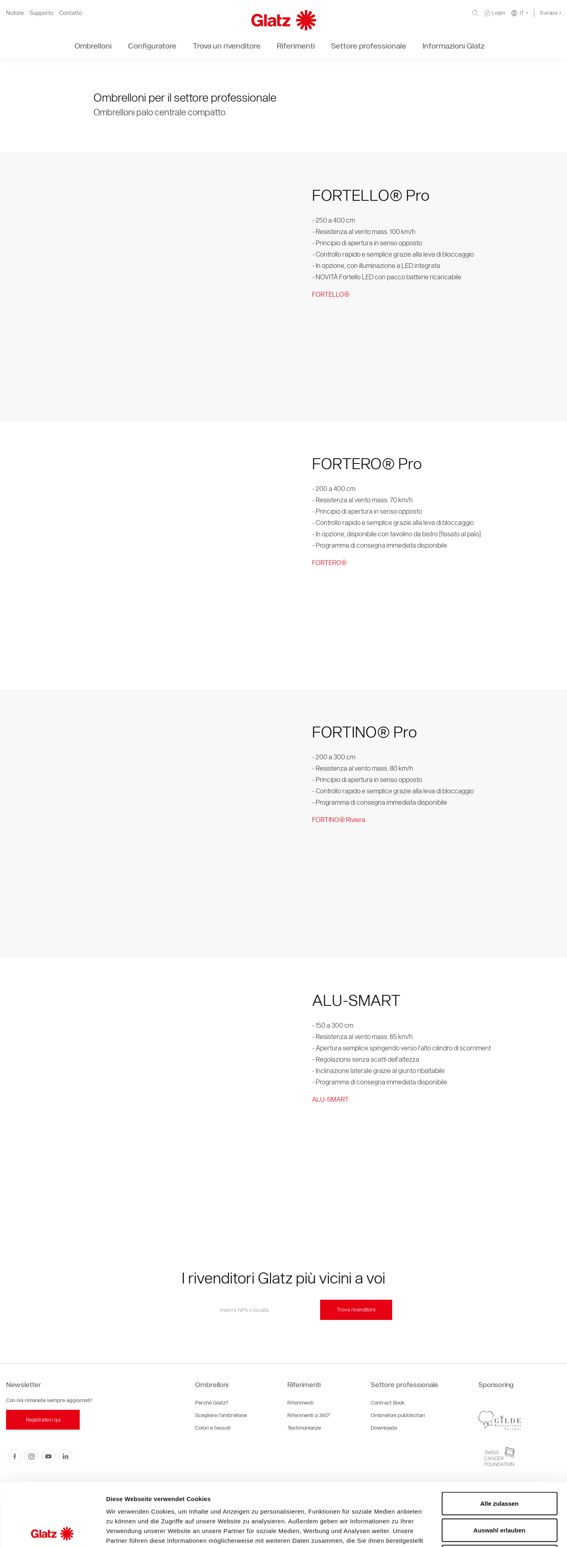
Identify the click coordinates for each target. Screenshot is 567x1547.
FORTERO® (329, 563)
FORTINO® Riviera (338, 820)
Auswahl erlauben (499, 1467)
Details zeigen (430, 1531)
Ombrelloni (211, 1385)
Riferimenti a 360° (308, 1415)
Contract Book (388, 1403)
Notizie (15, 13)
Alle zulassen (499, 1440)
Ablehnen (499, 1493)
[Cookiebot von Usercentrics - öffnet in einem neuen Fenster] (52, 1531)
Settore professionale (404, 1385)
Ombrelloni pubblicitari (398, 1415)
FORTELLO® (331, 294)
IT (522, 13)
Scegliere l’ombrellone (221, 1415)
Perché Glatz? (211, 1403)
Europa (548, 13)
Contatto (70, 13)
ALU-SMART (330, 1099)
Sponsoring (496, 1385)
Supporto (41, 13)
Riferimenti (304, 1385)
